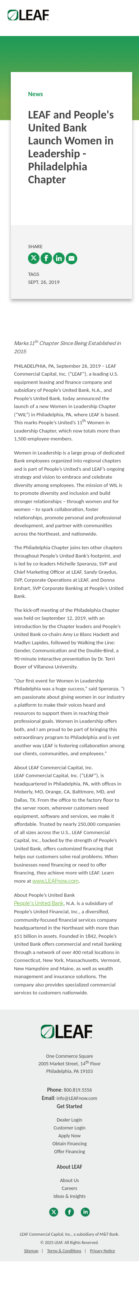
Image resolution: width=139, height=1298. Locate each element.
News (35, 94)
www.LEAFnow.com (55, 881)
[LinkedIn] (59, 258)
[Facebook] (46, 258)
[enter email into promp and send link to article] (71, 258)
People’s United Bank (39, 903)
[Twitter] (34, 258)
